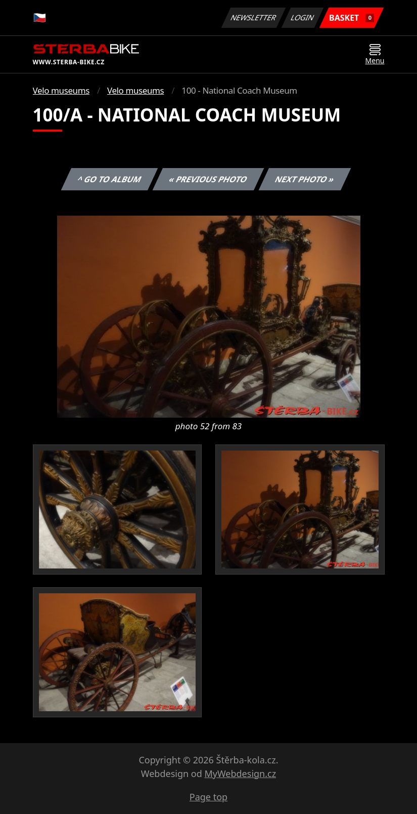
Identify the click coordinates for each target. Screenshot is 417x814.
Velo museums (61, 90)
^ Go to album (109, 179)
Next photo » (305, 179)
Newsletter (254, 17)
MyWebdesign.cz (240, 773)
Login (302, 17)
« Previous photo (208, 179)
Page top (208, 797)
